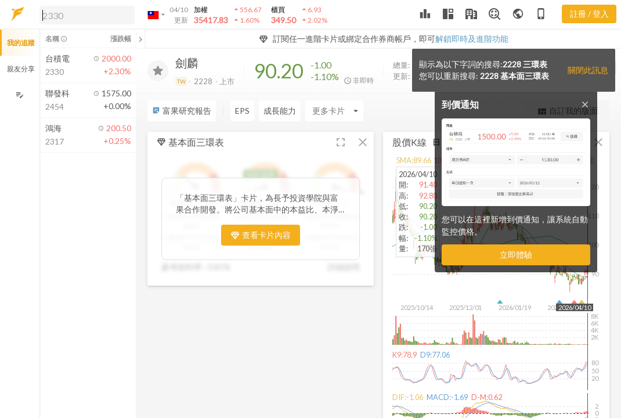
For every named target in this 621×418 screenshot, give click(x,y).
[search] (87, 15)
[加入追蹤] (157, 70)
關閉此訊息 (588, 70)
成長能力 (279, 111)
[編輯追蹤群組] (19, 95)
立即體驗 (516, 255)
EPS (242, 111)
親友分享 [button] (21, 68)
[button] (85, 14)
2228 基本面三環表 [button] (514, 76)
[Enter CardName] (334, 110)
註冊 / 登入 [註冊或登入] (589, 14)
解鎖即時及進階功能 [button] (471, 39)
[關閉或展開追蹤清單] (140, 39)
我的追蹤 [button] (21, 42)
